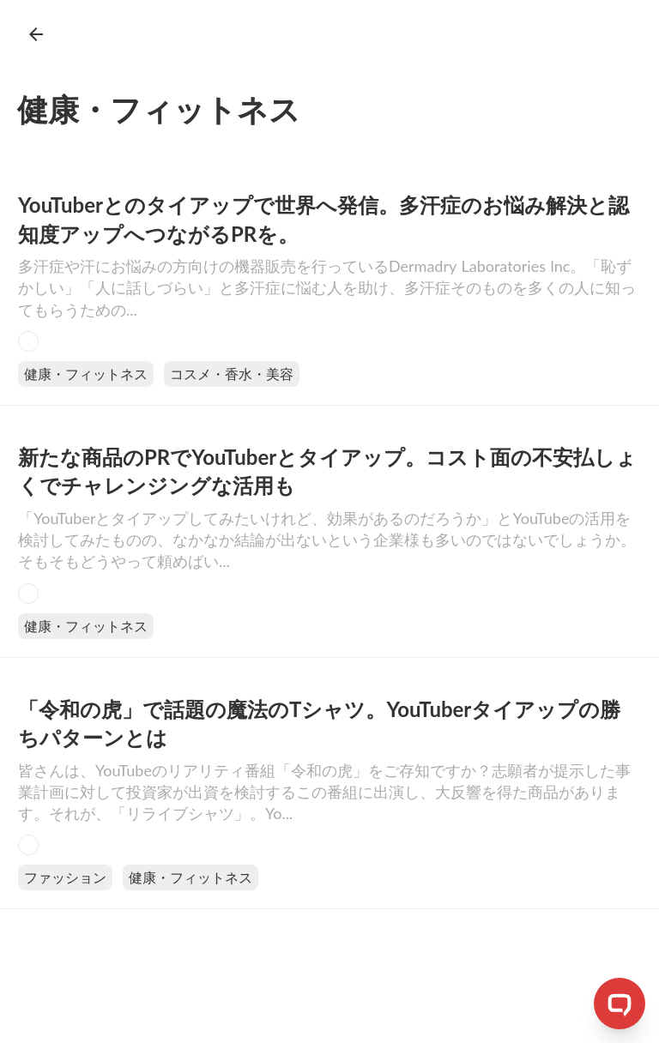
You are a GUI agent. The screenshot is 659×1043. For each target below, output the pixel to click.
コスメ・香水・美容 (231, 373)
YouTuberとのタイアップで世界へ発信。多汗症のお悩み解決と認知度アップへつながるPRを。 (323, 219)
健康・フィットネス (86, 373)
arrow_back (36, 34)
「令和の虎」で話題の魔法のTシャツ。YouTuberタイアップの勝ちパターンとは (319, 723)
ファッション (65, 877)
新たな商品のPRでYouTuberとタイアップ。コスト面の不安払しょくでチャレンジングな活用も (327, 471)
